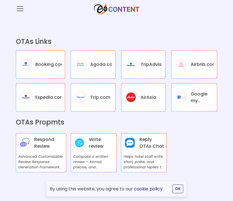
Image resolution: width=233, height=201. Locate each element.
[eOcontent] (116, 8)
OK (178, 189)
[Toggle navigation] (20, 8)
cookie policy (148, 189)
